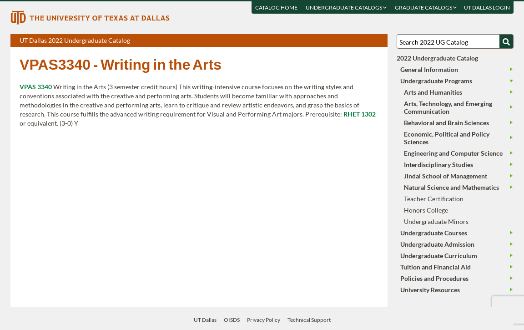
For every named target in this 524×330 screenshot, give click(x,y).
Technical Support (309, 319)
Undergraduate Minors (436, 221)
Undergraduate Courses (433, 233)
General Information (429, 69)
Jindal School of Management (445, 176)
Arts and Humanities (433, 92)
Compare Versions (379, 41)
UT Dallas (205, 319)
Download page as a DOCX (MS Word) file (358, 41)
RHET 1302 (359, 114)
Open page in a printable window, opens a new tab (369, 41)
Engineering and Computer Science (453, 153)
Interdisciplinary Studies (438, 164)
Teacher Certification (434, 199)
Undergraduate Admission (437, 244)
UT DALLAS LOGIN (487, 7)
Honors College (426, 210)
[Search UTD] (506, 41)
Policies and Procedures (434, 278)
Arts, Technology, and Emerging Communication (448, 107)
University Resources (430, 290)
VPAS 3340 (36, 87)
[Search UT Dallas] (455, 41)
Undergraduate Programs (436, 81)
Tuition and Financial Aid (435, 267)
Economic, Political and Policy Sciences (446, 138)
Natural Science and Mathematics (451, 187)
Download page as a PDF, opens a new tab (348, 41)
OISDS (232, 319)
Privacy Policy (263, 319)
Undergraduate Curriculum (438, 255)
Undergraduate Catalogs (346, 7)
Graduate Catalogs (426, 7)
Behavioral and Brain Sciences (446, 123)
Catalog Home (276, 7)
